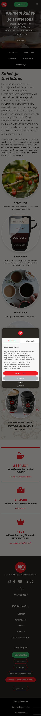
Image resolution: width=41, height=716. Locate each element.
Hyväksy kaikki (20, 373)
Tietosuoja (20, 382)
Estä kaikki (20, 378)
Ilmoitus (11, 341)
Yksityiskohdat (29, 341)
